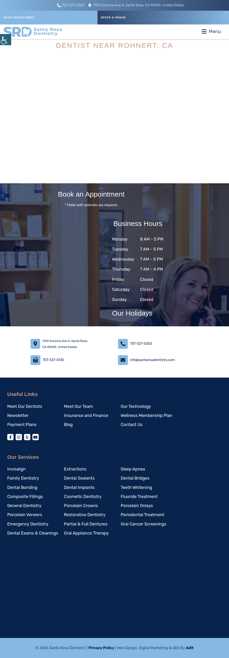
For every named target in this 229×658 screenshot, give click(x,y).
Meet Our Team (78, 406)
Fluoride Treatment (139, 496)
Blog (68, 424)
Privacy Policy (101, 648)
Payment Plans (21, 424)
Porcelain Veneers (24, 514)
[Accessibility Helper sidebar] (5, 39)
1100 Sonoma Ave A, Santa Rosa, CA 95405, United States (136, 5)
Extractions (75, 469)
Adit (190, 648)
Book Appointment (19, 17)
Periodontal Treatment (142, 514)
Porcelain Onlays (137, 505)
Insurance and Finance (86, 415)
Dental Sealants (79, 478)
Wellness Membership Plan (146, 415)
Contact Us (131, 424)
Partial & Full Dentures (86, 524)
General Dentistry (24, 505)
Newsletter (17, 415)
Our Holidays (132, 313)
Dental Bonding (22, 487)
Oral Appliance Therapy (86, 533)
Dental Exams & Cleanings (32, 533)
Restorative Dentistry (84, 514)
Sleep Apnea (133, 469)
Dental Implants (79, 487)
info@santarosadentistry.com (152, 360)
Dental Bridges (135, 478)
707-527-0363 (70, 5)
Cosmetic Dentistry (82, 496)
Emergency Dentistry (28, 524)
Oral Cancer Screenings (143, 524)
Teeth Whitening (136, 487)
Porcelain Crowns (81, 505)
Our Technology (136, 406)
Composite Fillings (25, 496)
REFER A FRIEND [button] (113, 17)
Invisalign (16, 469)
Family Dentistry (23, 478)
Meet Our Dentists (24, 406)
